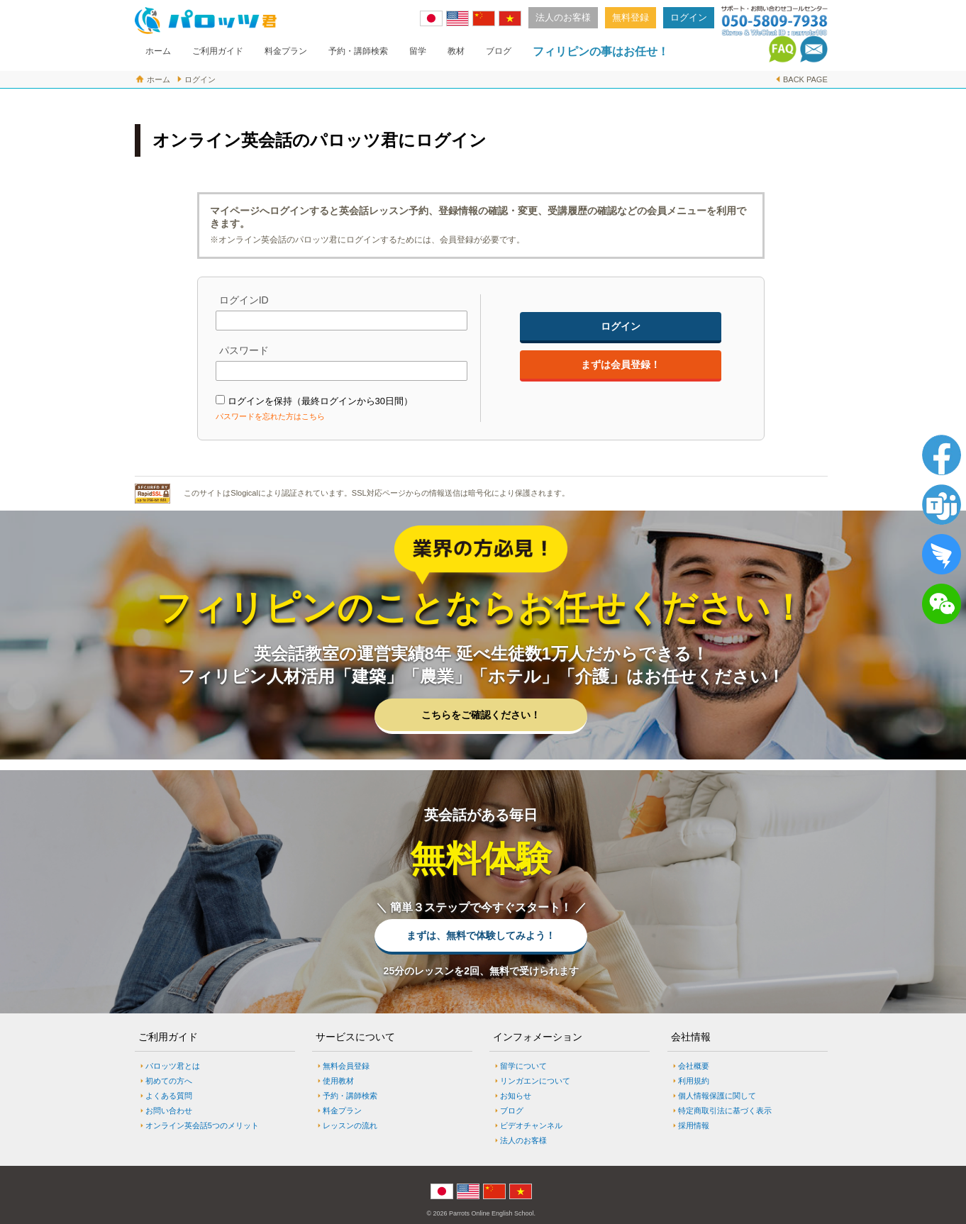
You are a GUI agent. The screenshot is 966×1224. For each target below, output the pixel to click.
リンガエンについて (535, 1080)
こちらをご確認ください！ (480, 715)
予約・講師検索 (358, 51)
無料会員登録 (346, 1066)
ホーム (158, 51)
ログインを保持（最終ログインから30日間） (320, 401)
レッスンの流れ (350, 1125)
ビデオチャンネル (531, 1125)
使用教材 (338, 1080)
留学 (417, 51)
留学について (523, 1066)
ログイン (688, 17)
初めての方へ (168, 1080)
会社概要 (693, 1066)
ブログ (498, 51)
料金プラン (286, 51)
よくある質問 (168, 1095)
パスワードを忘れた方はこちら (270, 416)
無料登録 (630, 17)
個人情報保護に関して (717, 1095)
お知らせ (515, 1095)
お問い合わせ (168, 1110)
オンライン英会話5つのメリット (202, 1125)
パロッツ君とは (172, 1066)
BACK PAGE (805, 79)
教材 (456, 51)
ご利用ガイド (217, 51)
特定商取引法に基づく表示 (725, 1110)
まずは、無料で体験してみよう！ (480, 935)
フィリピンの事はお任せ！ (601, 51)
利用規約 (693, 1080)
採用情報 (693, 1125)
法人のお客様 (563, 17)
